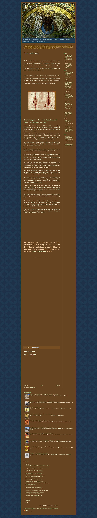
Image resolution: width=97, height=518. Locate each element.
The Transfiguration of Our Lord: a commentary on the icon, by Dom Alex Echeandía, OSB (45, 440)
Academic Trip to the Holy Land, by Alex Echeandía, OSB (68, 107)
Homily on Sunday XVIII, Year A (68, 121)
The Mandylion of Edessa (69, 139)
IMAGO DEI (34, 6)
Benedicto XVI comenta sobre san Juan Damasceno (34, 470)
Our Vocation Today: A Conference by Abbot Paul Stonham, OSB (68, 127)
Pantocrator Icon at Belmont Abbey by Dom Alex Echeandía (69, 137)
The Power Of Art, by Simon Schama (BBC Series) (68, 56)
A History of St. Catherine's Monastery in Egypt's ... (34, 495)
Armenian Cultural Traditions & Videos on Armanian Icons (39, 420)
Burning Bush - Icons (26, 39)
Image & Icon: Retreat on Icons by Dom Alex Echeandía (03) (69, 73)
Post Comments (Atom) (32, 387)
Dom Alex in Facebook (65, 39)
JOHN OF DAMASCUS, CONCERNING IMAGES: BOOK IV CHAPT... (38, 465)
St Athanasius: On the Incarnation (68, 110)
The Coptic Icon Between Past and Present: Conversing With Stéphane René (69, 90)
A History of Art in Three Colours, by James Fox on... (34, 487)
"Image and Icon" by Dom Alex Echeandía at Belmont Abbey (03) (41, 414)
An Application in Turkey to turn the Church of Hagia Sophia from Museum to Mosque (69, 84)
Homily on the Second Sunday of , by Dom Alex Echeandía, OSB (69, 130)
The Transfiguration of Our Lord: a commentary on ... (34, 473)
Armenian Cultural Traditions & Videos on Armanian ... (35, 492)
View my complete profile (28, 512)
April (27, 464)
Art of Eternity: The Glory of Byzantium (32, 478)
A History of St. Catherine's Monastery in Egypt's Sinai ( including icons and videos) (69, 96)
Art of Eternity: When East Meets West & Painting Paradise (68, 66)
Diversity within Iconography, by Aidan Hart (68, 104)
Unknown (26, 510)
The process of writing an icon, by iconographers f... (34, 479)
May (26, 498)
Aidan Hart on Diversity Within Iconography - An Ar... (34, 481)
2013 (26, 462)
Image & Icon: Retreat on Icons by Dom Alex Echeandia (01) (69, 80)
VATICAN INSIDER (39, 251)
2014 (26, 502)
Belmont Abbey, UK (37, 39)
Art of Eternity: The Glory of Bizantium (68, 64)
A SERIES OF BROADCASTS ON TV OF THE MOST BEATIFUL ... (37, 490)
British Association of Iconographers (50, 39)
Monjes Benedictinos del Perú (29, 41)
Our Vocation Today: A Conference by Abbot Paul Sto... (35, 489)
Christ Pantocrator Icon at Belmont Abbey (37, 407)
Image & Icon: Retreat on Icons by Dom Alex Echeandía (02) (69, 76)
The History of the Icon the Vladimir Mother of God (69, 141)
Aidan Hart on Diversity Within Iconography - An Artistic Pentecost (41, 446)
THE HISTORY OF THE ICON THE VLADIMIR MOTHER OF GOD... (37, 482)
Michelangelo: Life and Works (30, 484)
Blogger (56, 505)
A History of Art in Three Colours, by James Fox (69, 59)
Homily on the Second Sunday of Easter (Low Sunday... (35, 468)
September (27, 500)
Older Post (58, 385)
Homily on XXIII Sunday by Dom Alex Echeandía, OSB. (69, 123)
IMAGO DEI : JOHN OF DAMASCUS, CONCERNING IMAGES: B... (37, 467)
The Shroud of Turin (68, 93)
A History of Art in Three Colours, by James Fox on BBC (39, 453)
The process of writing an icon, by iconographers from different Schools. (42, 433)
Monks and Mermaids (41, 41)
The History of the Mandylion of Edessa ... (33, 485)
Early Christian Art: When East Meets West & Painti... (34, 476)
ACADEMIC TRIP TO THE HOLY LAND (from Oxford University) (41, 427)
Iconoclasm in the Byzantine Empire (68, 87)
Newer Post (26, 385)
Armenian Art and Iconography (68, 99)
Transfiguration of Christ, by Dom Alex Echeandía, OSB (69, 145)
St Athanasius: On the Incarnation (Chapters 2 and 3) (34, 471)
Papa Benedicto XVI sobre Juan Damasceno (68, 113)
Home (42, 385)
